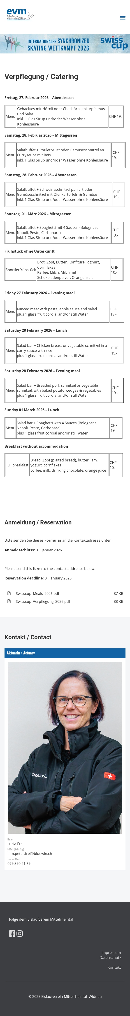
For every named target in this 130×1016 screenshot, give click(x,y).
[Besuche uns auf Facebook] (12, 933)
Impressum (111, 952)
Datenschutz (110, 957)
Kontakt (114, 967)
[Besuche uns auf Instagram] (19, 933)
